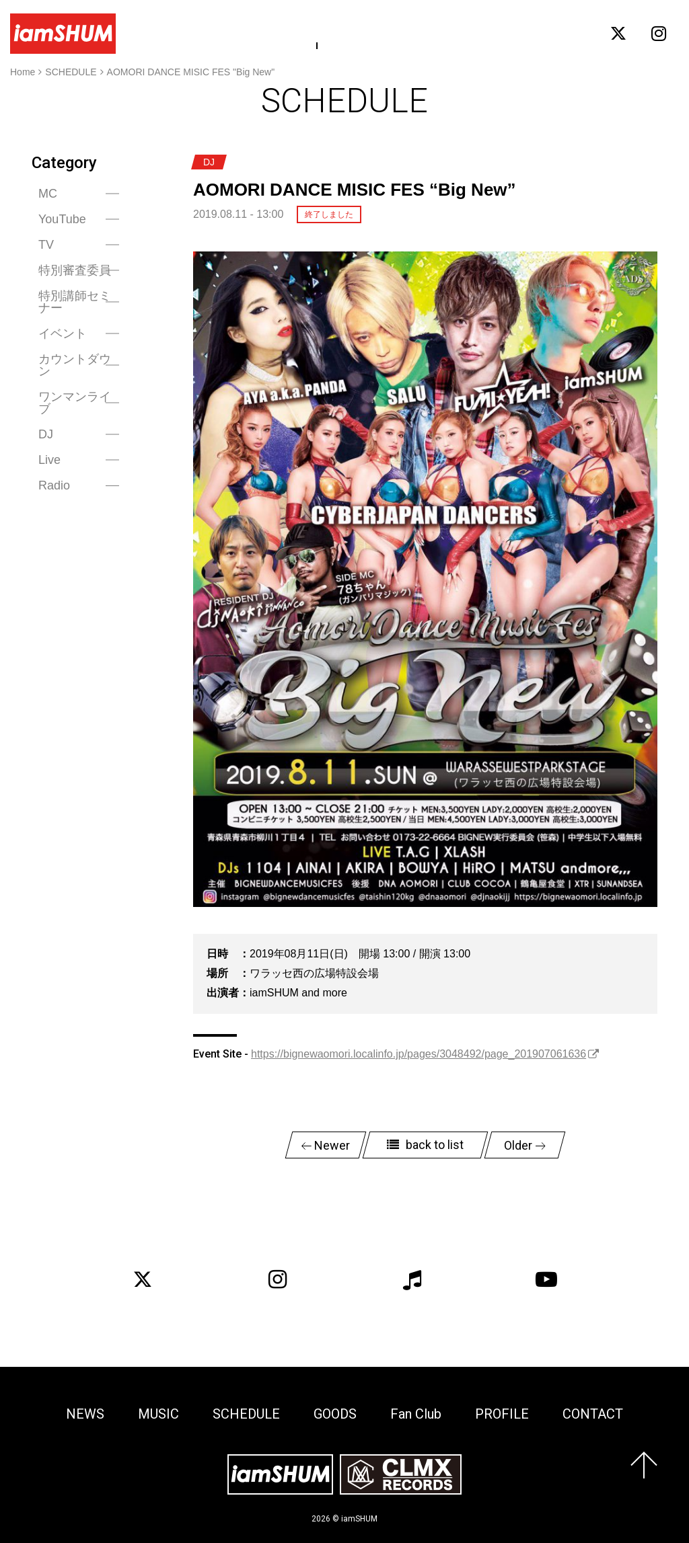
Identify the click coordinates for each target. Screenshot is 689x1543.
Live (49, 460)
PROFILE (500, 33)
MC (47, 193)
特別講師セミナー (74, 302)
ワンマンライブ (74, 403)
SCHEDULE (316, 33)
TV (46, 244)
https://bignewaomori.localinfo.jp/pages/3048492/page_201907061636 (418, 1054)
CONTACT (565, 33)
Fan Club (439, 33)
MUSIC (254, 33)
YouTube (62, 219)
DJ (45, 434)
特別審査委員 (74, 270)
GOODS (381, 33)
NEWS (202, 33)
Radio (54, 485)
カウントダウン (74, 365)
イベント (62, 333)
